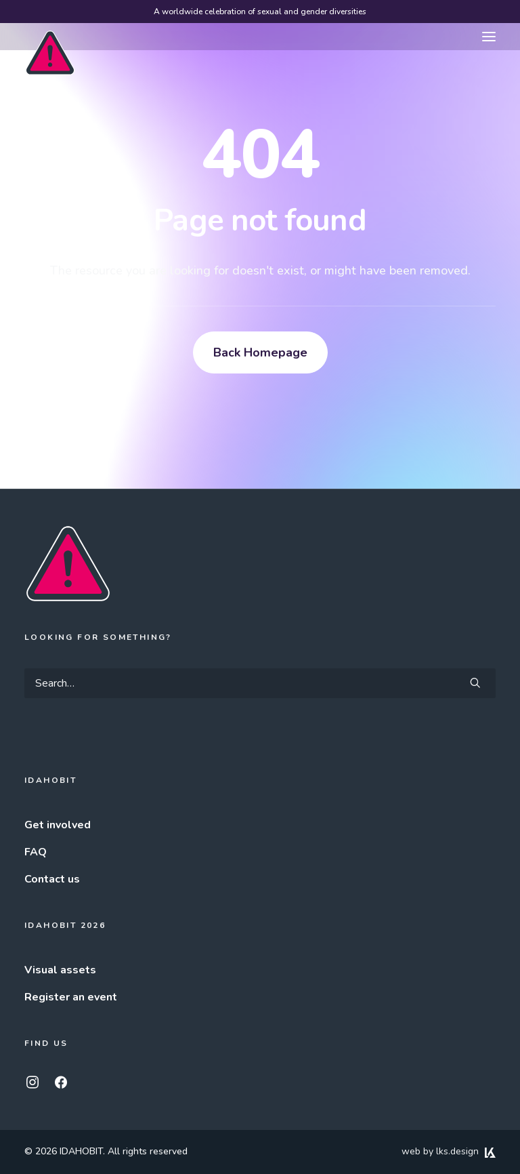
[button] (489, 36)
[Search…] (260, 683)
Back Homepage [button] (260, 352)
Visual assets (60, 970)
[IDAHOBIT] (50, 37)
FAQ (35, 852)
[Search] (260, 683)
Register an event (70, 997)
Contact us (52, 879)
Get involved (57, 824)
